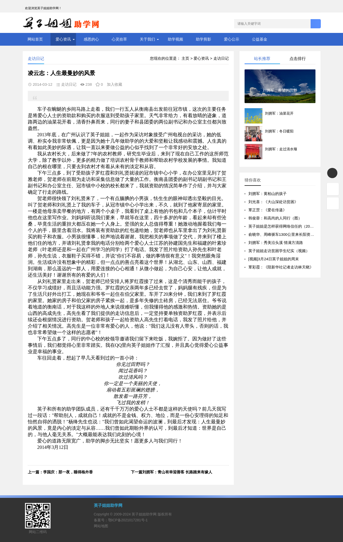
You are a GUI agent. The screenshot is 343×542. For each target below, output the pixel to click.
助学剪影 (203, 39)
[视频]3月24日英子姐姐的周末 (273, 259)
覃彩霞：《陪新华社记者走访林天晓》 (280, 267)
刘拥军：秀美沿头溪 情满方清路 (275, 242)
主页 (185, 58)
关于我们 (147, 39)
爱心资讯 (63, 39)
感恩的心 (91, 39)
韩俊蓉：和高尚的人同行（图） (275, 218)
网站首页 (35, 39)
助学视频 (175, 39)
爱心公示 (231, 39)
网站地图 (101, 526)
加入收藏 (114, 84)
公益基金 (259, 39)
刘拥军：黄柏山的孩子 (267, 193)
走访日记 (221, 58)
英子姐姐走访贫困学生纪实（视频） (279, 251)
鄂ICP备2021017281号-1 (128, 520)
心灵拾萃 (119, 39)
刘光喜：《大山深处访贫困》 (273, 202)
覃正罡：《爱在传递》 (267, 210)
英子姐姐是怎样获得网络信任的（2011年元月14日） (293, 226)
